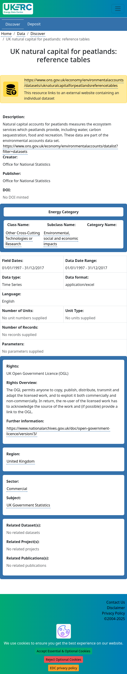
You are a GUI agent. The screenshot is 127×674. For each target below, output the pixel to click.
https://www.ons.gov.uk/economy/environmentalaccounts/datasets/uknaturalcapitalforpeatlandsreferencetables (74, 82)
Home (6, 33)
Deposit (34, 24)
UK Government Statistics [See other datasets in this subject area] (28, 505)
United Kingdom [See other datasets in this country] (21, 461)
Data (21, 33)
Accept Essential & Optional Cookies (63, 651)
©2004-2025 (114, 618)
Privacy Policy (113, 613)
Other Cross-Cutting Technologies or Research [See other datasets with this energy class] (22, 238)
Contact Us (115, 602)
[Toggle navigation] (117, 8)
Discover (12, 24)
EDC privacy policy (63, 668)
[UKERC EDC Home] (18, 9)
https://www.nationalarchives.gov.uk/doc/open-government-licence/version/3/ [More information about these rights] (58, 431)
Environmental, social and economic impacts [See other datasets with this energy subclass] (61, 238)
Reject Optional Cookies (63, 659)
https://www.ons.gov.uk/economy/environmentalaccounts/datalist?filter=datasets (60, 149)
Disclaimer (116, 607)
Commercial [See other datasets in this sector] (17, 488)
